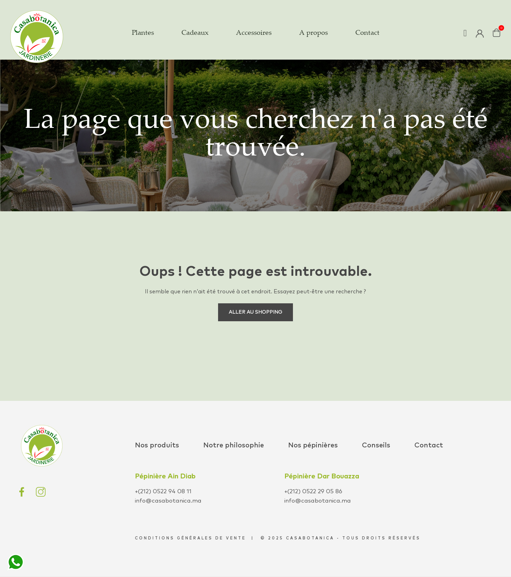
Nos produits (157, 445)
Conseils (376, 445)
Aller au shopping (255, 312)
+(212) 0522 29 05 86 (313, 492)
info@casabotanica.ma (168, 501)
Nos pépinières (313, 445)
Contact (428, 445)
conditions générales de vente (190, 538)
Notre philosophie (233, 445)
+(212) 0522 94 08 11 (163, 492)
